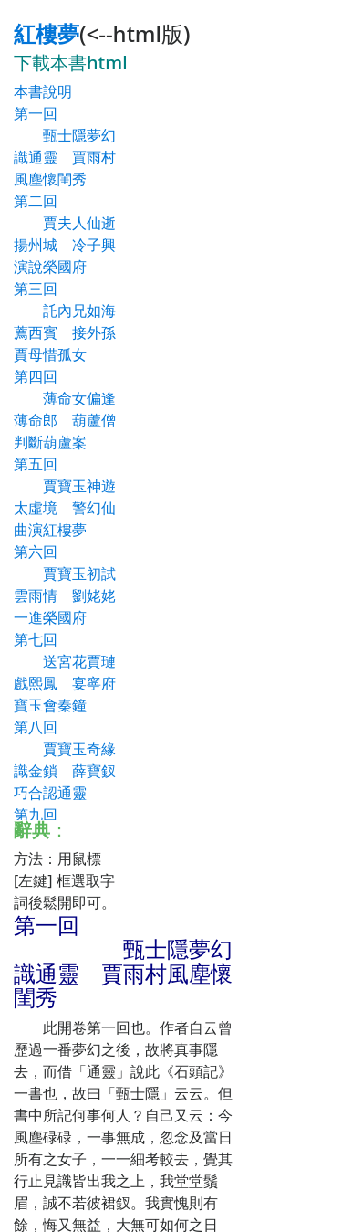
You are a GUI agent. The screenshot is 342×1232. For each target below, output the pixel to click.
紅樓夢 (46, 33)
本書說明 (43, 91)
